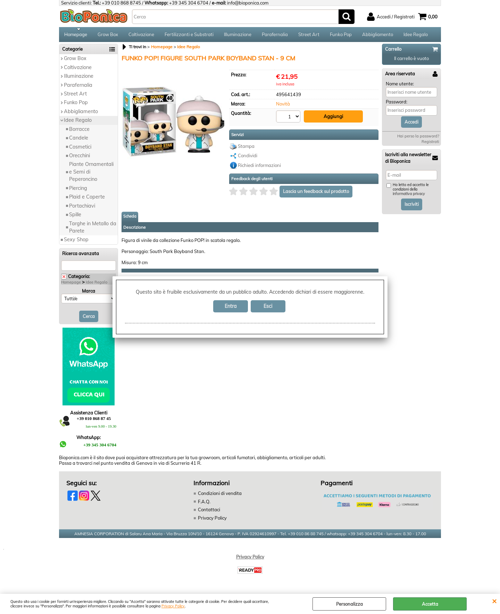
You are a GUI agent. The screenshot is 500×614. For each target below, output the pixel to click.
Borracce (79, 131)
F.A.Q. (204, 503)
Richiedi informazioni (259, 167)
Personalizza (349, 604)
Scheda (129, 218)
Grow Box (108, 35)
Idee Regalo (415, 35)
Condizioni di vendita (220, 495)
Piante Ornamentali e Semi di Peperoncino (91, 174)
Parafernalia (275, 35)
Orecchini (79, 158)
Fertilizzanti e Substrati (189, 35)
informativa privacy (409, 196)
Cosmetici (80, 149)
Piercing (78, 190)
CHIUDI (494, 600)
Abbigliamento (377, 35)
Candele (78, 140)
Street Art (308, 35)
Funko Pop (341, 35)
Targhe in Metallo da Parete (92, 229)
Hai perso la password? (418, 138)
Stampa (246, 148)
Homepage (75, 35)
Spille (75, 217)
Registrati (430, 144)
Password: (396, 104)
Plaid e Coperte (87, 199)
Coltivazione (141, 35)
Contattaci (209, 512)
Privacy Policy (173, 606)
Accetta (430, 604)
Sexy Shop (76, 242)
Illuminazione (237, 35)
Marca (88, 293)
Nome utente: (400, 86)
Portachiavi (82, 208)
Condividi (247, 157)
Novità (283, 106)
